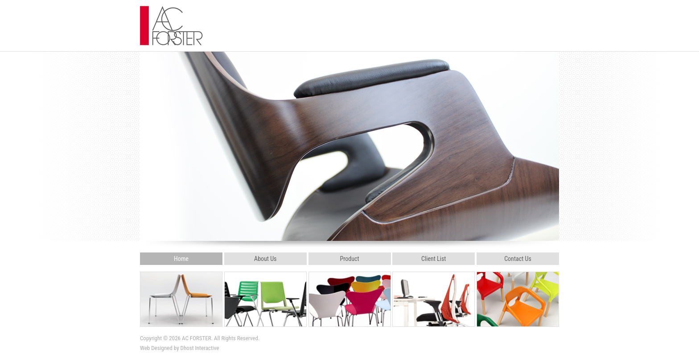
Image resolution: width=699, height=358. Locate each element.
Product (349, 258)
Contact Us (517, 258)
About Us (265, 258)
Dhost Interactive (200, 348)
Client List (433, 258)
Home (181, 258)
